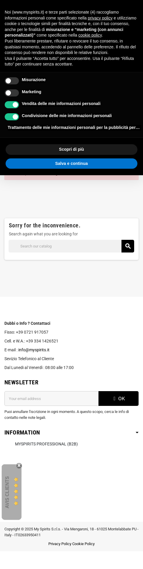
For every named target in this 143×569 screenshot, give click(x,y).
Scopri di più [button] (71, 149)
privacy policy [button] (100, 18)
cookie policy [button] (90, 35)
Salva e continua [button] (71, 163)
